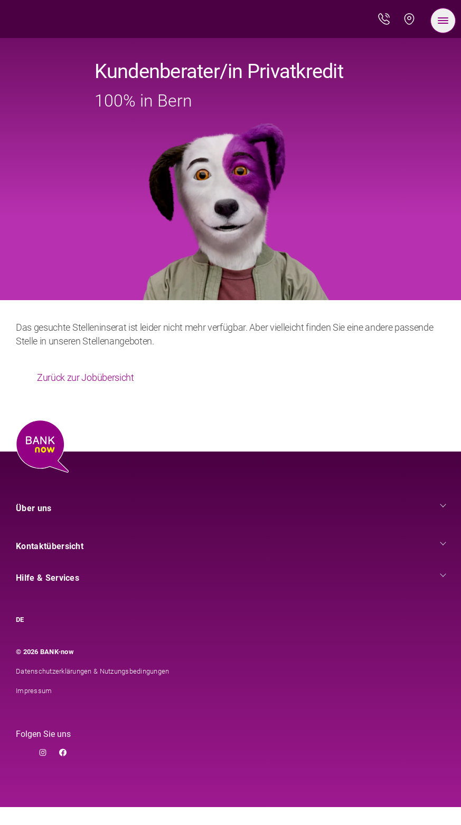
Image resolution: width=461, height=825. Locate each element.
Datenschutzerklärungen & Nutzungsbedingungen (92, 689)
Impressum (34, 708)
